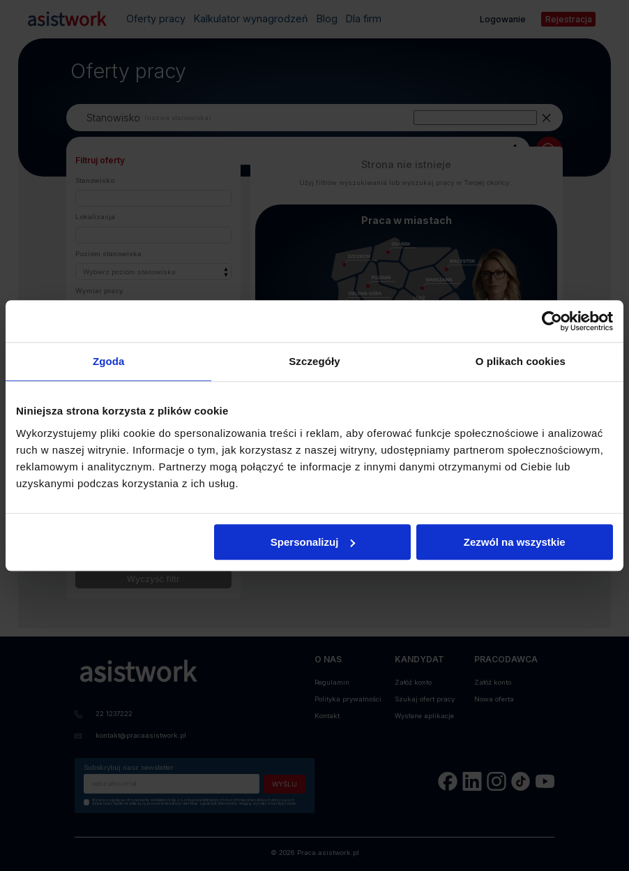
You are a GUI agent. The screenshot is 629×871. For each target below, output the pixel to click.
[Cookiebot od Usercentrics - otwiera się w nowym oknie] (552, 321)
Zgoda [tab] (109, 361)
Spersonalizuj (313, 542)
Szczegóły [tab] (314, 361)
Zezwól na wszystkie (515, 542)
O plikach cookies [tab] (521, 361)
